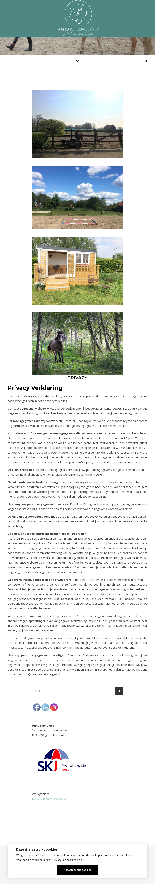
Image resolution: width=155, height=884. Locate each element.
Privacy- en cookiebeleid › (68, 860)
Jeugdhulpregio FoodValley (49, 798)
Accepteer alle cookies (77, 870)
